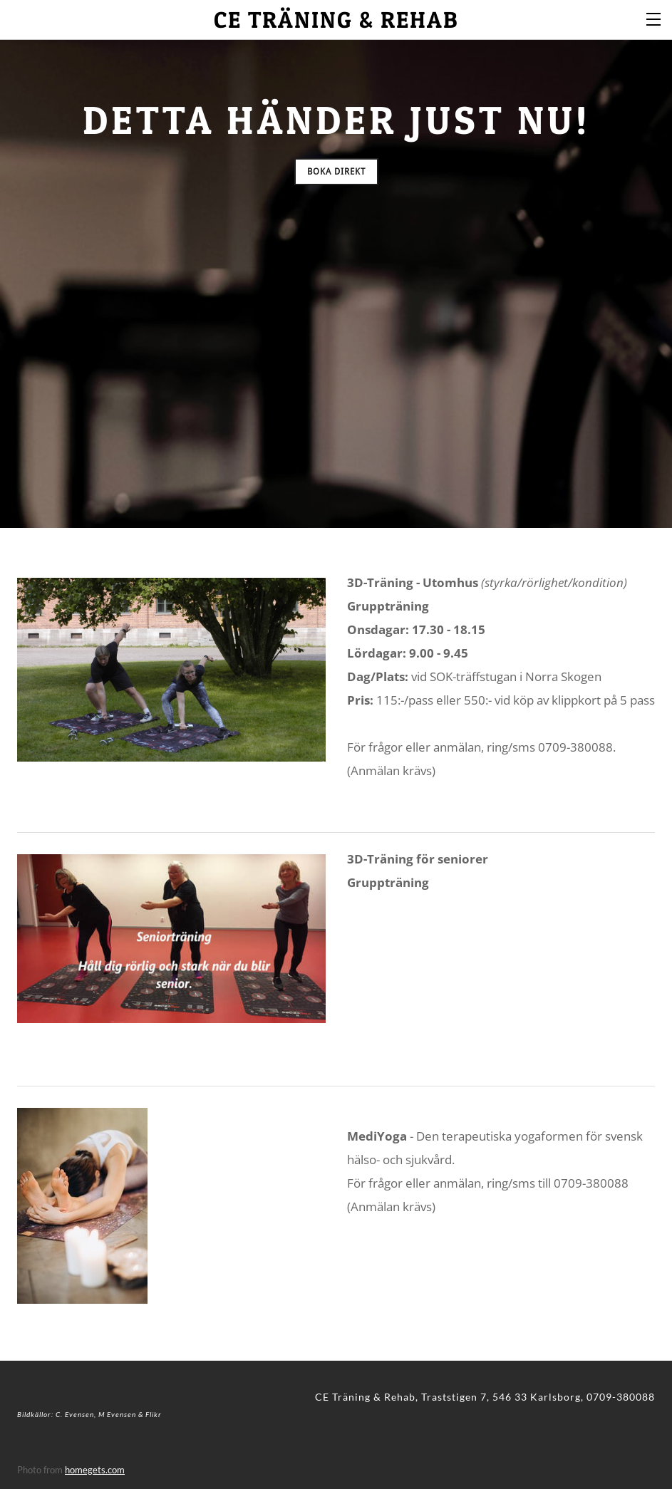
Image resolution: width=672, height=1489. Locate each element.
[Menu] (654, 18)
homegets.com (95, 1469)
